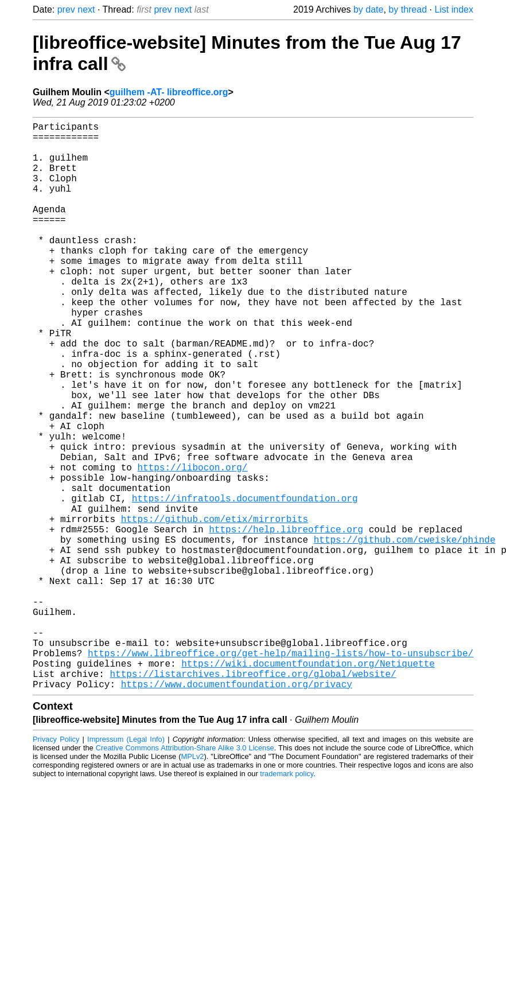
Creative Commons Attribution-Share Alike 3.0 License (185, 874)
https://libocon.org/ (192, 545)
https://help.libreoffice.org (286, 620)
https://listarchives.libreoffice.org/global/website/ (253, 797)
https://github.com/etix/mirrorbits (214, 608)
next (86, 9)
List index (453, 9)
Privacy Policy (56, 865)
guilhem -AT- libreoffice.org (169, 92)
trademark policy (286, 900)
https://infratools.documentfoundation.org (245, 583)
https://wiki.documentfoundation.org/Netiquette (308, 784)
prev (66, 9)
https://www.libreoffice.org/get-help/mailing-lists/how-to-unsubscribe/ (280, 772)
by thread (407, 9)
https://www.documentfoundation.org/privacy (236, 810)
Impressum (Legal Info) (126, 865)
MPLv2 (192, 882)
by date (368, 9)
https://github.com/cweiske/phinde (405, 633)
